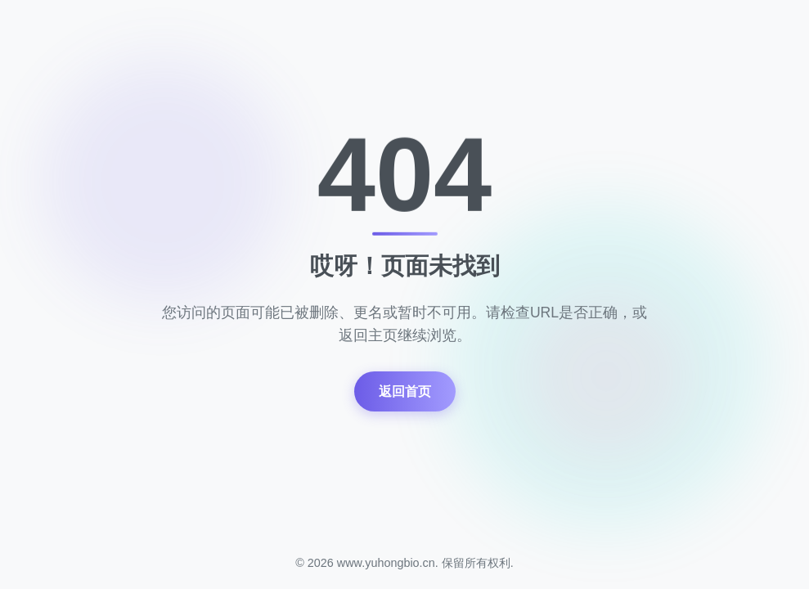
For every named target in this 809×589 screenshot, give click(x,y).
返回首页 (405, 391)
